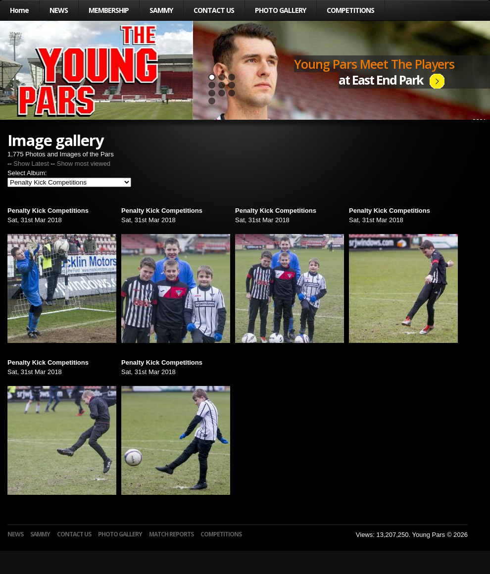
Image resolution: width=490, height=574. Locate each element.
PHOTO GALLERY (280, 10)
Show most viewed (83, 163)
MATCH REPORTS (171, 534)
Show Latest (31, 163)
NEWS (58, 10)
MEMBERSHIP (109, 10)
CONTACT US (214, 10)
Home (19, 10)
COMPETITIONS (350, 10)
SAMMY (161, 10)
